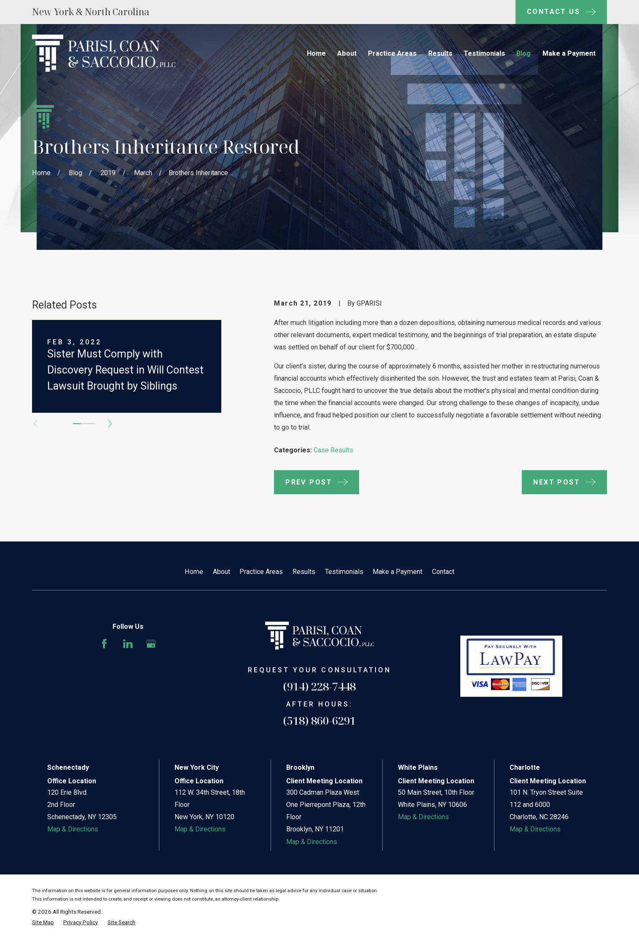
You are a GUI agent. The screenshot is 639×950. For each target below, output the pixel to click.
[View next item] (110, 424)
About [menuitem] (347, 53)
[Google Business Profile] (151, 644)
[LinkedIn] (128, 644)
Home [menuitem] (316, 53)
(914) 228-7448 (319, 686)
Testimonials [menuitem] (484, 53)
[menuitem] (43, 923)
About (221, 572)
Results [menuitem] (440, 53)
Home (194, 572)
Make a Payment (397, 572)
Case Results (333, 450)
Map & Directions (72, 829)
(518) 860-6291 (319, 720)
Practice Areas (261, 572)
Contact (443, 572)
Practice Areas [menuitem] (392, 53)
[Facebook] (104, 644)
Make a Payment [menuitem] (569, 53)
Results (304, 572)
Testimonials (344, 572)
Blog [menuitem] (523, 53)
